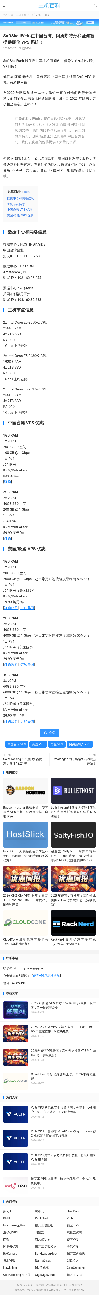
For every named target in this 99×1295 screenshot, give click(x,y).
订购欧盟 (11, 608)
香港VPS (73, 1246)
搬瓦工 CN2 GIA (45, 1246)
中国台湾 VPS (17, 744)
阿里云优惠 (10, 1246)
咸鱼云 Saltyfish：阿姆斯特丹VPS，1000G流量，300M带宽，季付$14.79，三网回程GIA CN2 (73, 856)
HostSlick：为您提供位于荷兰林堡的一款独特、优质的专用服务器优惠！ (25, 856)
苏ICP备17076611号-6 (69, 1284)
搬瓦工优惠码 (76, 1253)
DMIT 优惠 (42, 1267)
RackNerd (41, 1218)
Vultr (70, 1218)
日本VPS (9, 1260)
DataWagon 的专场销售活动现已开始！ (74, 761)
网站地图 (51, 1284)
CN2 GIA (72, 1260)
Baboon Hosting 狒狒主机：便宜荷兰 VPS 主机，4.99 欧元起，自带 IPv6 (25, 812)
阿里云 (39, 1232)
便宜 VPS (73, 1225)
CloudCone (42, 1239)
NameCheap (43, 1260)
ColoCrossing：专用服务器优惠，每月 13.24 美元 (22, 761)
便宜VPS (36, 14)
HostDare (73, 1211)
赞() (49, 732)
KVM (6, 1239)
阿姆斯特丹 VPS (79, 744)
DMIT (6, 1218)
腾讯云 (39, 1211)
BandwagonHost (46, 1253)
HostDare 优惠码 (14, 1225)
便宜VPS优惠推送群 (46, 975)
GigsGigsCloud (45, 1275)
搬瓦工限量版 (44, 1225)
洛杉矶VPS (10, 1232)
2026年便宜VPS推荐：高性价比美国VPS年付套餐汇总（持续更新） (73, 900)
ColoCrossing (76, 1267)
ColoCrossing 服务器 (17, 1275)
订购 (7, 482)
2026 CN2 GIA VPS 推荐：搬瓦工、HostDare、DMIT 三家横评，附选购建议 (25, 900)
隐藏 (27, 192)
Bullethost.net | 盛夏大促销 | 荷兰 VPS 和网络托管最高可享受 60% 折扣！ (73, 812)
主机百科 (49, 5)
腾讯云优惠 (74, 1232)
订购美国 (27, 608)
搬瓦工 (7, 1211)
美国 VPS (38, 744)
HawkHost (10, 1267)
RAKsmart (10, 1253)
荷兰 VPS (57, 744)
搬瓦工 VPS (74, 1275)
